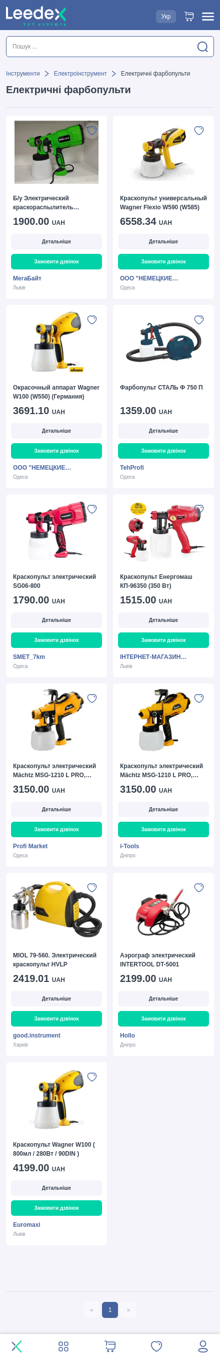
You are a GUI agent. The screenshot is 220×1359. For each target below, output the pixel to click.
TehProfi (132, 467)
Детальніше (56, 241)
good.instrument (36, 1035)
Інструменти (23, 73)
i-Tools (129, 846)
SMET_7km (29, 656)
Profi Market (30, 846)
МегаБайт (27, 278)
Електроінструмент (80, 73)
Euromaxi (26, 1224)
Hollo (127, 1035)
